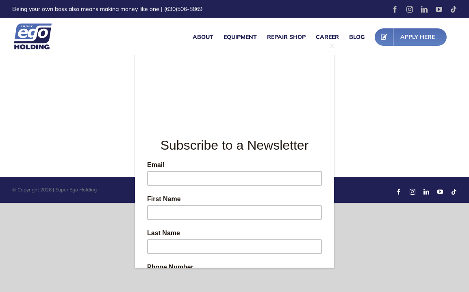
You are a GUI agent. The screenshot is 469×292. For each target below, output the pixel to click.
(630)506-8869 (183, 9)
